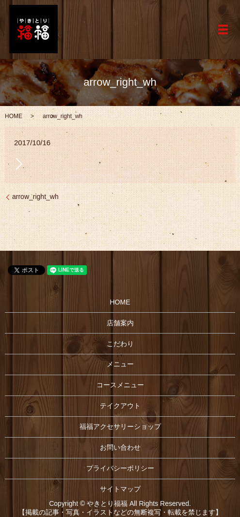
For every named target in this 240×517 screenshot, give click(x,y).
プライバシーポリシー (120, 468)
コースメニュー (120, 385)
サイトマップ (120, 489)
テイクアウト (120, 406)
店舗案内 (120, 323)
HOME (13, 116)
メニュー (120, 364)
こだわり (120, 344)
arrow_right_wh (35, 196)
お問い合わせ (120, 447)
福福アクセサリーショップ (120, 426)
